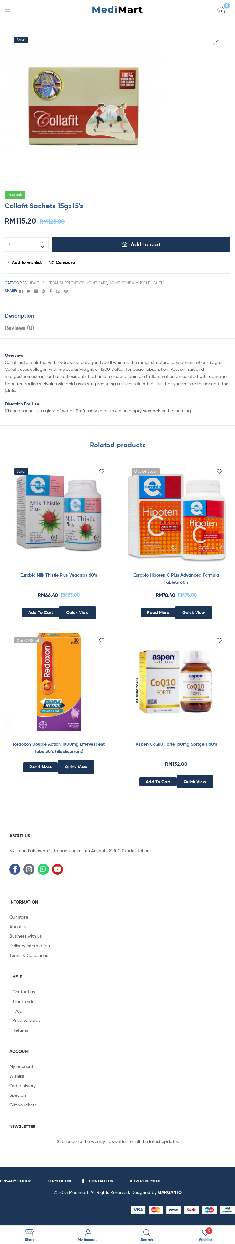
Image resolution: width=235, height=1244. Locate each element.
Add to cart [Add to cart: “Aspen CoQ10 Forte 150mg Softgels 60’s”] (158, 781)
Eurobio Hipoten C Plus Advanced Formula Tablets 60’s (176, 578)
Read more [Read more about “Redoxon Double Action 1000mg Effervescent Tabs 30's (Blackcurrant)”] (40, 767)
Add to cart (146, 244)
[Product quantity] (27, 244)
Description (19, 315)
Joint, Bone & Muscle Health (136, 282)
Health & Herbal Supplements (56, 282)
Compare (65, 262)
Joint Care (96, 282)
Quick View (77, 612)
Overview (14, 355)
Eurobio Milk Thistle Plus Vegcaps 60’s (58, 575)
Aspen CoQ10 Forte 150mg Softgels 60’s (176, 744)
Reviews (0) (19, 327)
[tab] (117, 316)
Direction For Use (22, 404)
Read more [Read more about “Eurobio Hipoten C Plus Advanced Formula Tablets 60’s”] (158, 612)
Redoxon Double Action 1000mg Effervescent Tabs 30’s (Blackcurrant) (59, 747)
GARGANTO (170, 1192)
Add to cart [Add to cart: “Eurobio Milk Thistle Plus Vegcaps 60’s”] (40, 612)
